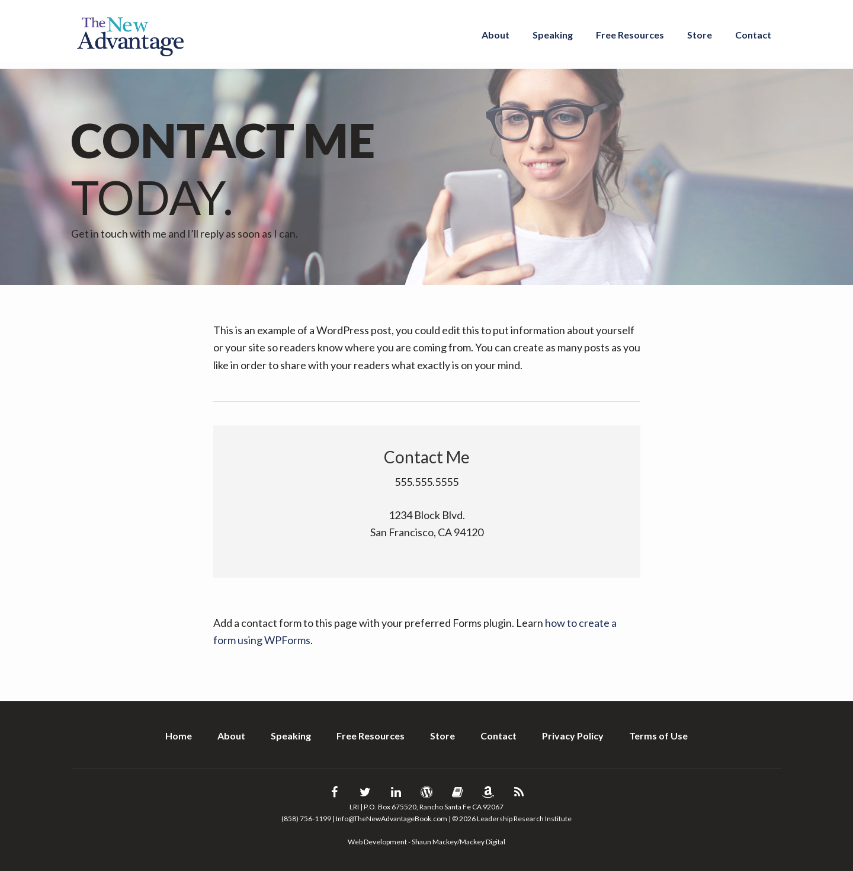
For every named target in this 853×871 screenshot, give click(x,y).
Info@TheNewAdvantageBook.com (391, 818)
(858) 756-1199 (306, 818)
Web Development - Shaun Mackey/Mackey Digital (426, 841)
